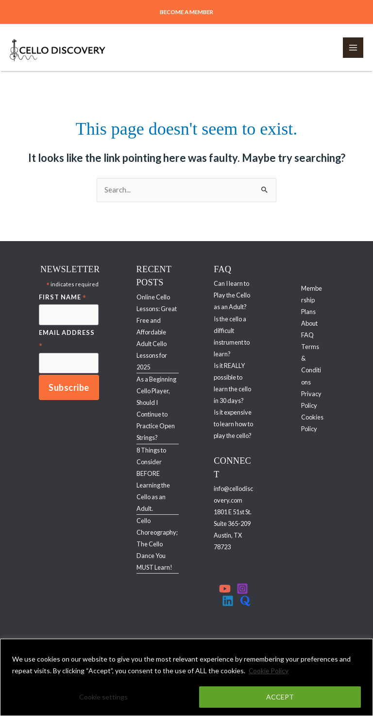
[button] (186, 12)
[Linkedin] (228, 601)
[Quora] (245, 601)
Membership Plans (311, 299)
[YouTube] (225, 588)
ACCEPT (280, 697)
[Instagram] (242, 588)
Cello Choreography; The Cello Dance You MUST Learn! (157, 544)
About (309, 323)
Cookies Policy (312, 423)
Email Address (67, 340)
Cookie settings (103, 697)
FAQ (307, 335)
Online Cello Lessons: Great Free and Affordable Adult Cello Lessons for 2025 (156, 332)
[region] (186, 677)
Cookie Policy (269, 670)
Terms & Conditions (311, 364)
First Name (62, 298)
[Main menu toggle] (353, 47)
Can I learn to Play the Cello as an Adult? (232, 295)
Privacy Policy (311, 399)
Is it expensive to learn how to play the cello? (233, 423)
